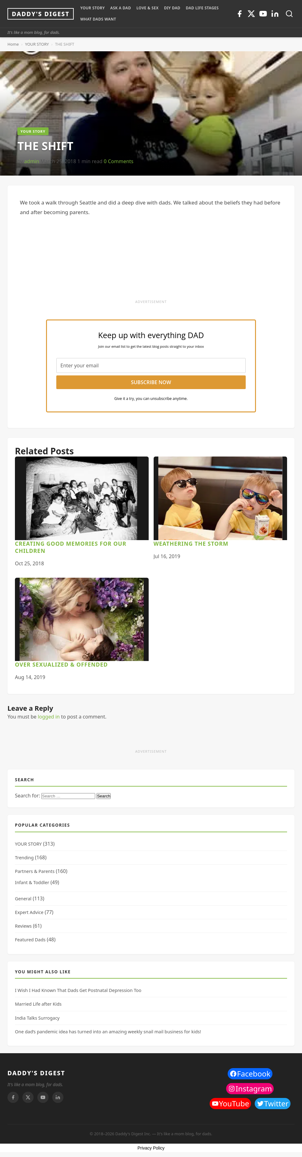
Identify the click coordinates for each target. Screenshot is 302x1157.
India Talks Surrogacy (37, 1018)
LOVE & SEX (148, 8)
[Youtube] (263, 14)
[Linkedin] (275, 14)
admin (31, 161)
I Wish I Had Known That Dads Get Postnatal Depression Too (78, 990)
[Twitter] (251, 14)
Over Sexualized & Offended (61, 664)
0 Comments (118, 161)
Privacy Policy (151, 1148)
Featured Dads (30, 940)
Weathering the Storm (191, 543)
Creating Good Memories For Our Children (70, 547)
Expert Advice (29, 912)
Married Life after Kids (38, 1004)
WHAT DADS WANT (98, 19)
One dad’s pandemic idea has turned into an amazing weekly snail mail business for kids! (108, 1032)
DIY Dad (172, 8)
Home (13, 44)
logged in (49, 716)
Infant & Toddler (32, 882)
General (23, 899)
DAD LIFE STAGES (202, 8)
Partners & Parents (34, 871)
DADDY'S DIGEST (36, 1073)
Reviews (23, 926)
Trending (24, 858)
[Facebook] (239, 14)
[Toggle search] (289, 13)
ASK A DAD (120, 8)
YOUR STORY (92, 8)
